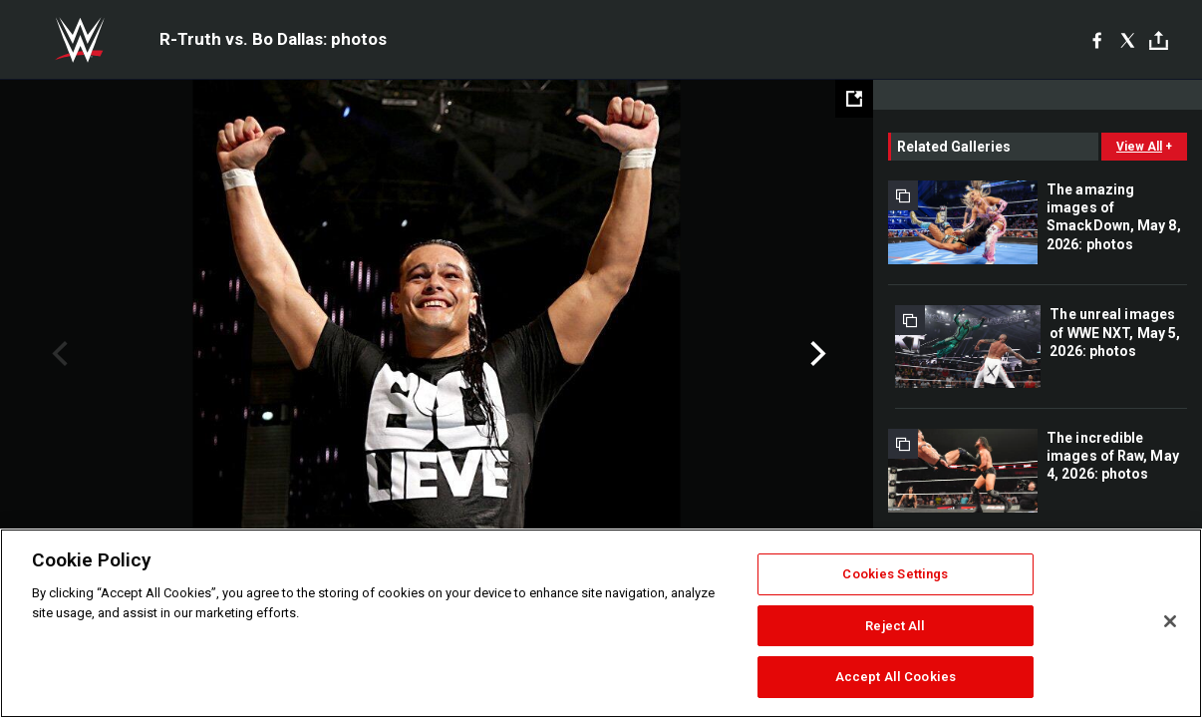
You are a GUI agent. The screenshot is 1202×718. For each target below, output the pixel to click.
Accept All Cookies (895, 676)
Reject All (895, 625)
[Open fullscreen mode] (854, 99)
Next (815, 354)
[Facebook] (1096, 40)
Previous (57, 354)
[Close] (1170, 621)
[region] (601, 623)
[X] (1127, 40)
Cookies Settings (895, 573)
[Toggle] (1158, 40)
